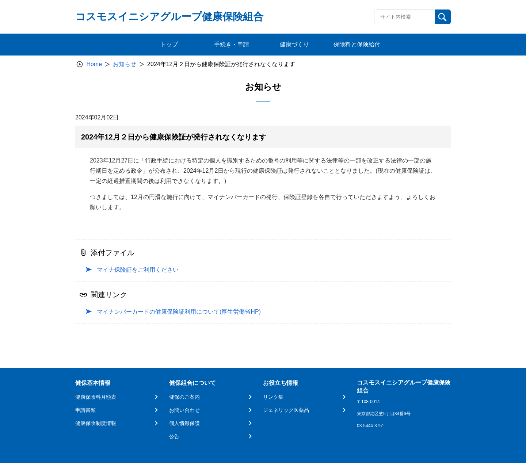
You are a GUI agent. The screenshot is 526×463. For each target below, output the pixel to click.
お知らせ (124, 64)
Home (94, 64)
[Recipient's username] (404, 16)
